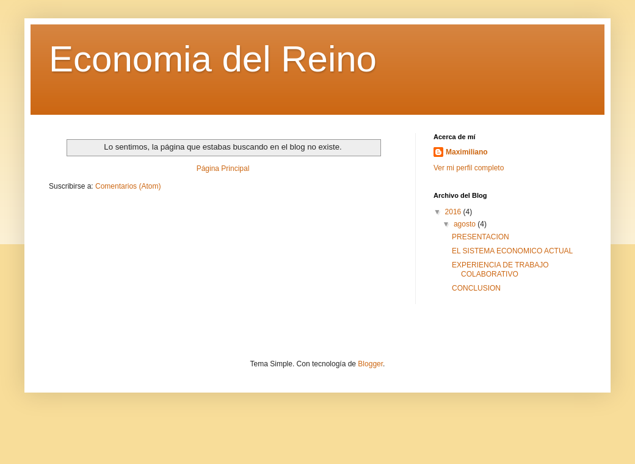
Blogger (370, 364)
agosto (465, 224)
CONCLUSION (476, 288)
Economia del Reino (213, 58)
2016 (454, 212)
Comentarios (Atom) (128, 186)
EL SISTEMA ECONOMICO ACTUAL (512, 251)
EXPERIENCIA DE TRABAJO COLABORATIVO (500, 269)
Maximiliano (467, 152)
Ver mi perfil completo (469, 168)
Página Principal (223, 168)
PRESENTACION (480, 237)
